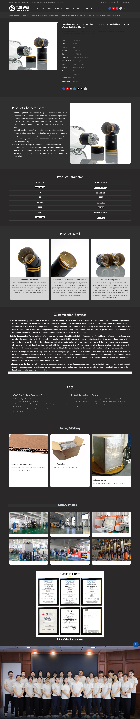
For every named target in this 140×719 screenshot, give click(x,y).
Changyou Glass (14, 15)
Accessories (33, 15)
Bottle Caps (43, 15)
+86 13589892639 (124, 2)
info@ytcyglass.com (108, 2)
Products (25, 15)
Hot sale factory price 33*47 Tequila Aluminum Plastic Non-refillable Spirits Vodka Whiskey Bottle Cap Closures (84, 15)
